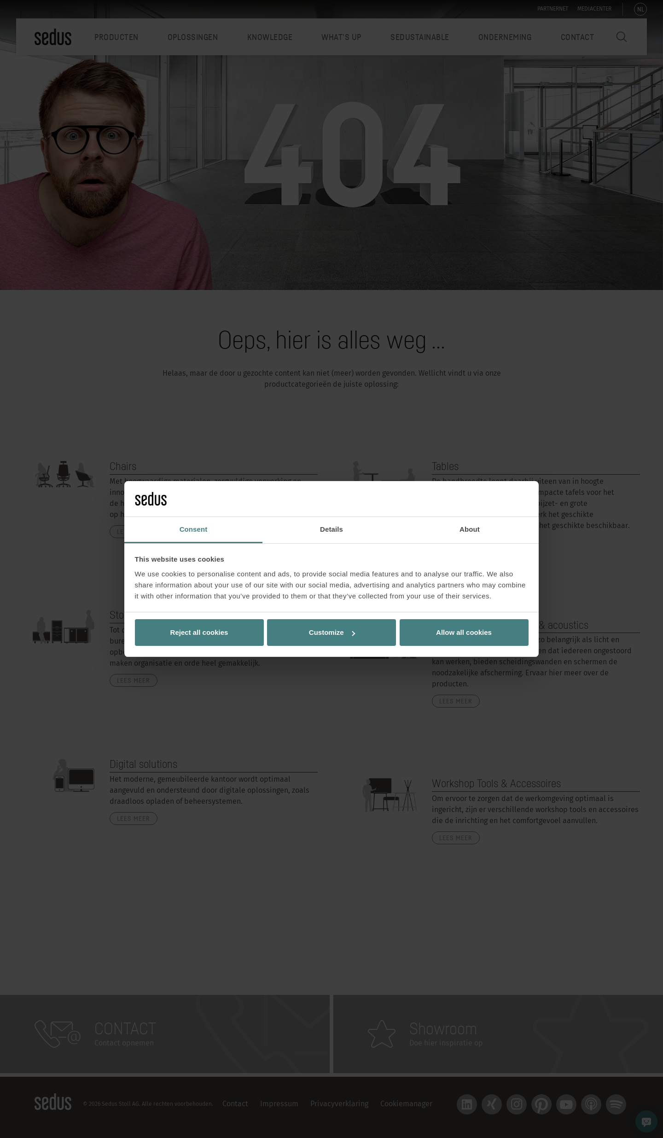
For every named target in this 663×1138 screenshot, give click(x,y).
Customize (332, 632)
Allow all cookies (464, 632)
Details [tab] (331, 529)
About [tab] (469, 529)
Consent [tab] (194, 529)
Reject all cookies (199, 632)
